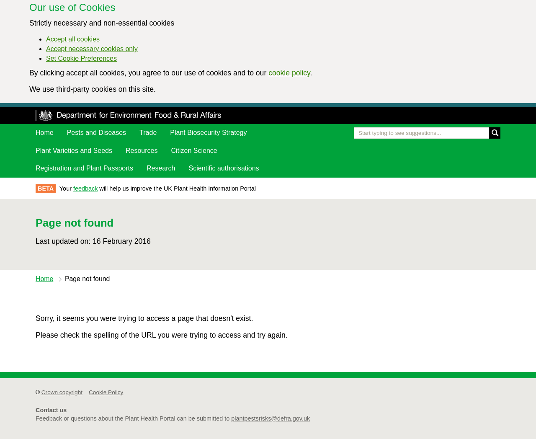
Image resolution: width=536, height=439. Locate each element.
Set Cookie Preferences (81, 58)
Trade (148, 132)
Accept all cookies (73, 39)
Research (161, 168)
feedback (85, 188)
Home (45, 132)
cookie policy (289, 73)
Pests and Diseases (96, 132)
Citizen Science (194, 150)
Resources (141, 150)
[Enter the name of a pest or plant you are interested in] (427, 133)
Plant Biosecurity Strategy (208, 132)
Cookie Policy (106, 392)
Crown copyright (61, 392)
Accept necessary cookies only (92, 48)
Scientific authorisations (224, 168)
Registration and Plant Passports (84, 168)
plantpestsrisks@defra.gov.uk (270, 418)
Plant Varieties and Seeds (74, 150)
